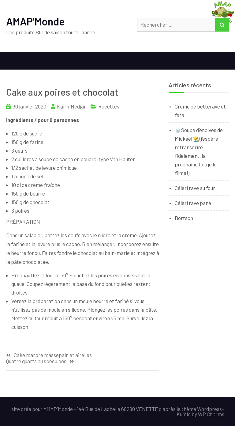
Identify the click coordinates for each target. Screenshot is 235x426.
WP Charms (211, 414)
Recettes (108, 106)
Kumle (184, 414)
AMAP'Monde (35, 21)
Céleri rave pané (193, 203)
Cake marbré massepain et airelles (53, 355)
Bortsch (184, 218)
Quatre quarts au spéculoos (36, 361)
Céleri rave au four (195, 188)
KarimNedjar (71, 106)
